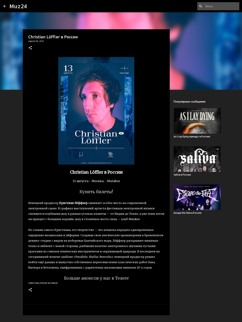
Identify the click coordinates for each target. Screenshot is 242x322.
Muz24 (18, 6)
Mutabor (53, 283)
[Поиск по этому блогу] (221, 6)
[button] (30, 48)
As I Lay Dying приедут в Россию (192, 136)
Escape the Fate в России (187, 213)
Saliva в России (182, 174)
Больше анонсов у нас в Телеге (96, 278)
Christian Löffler (37, 283)
